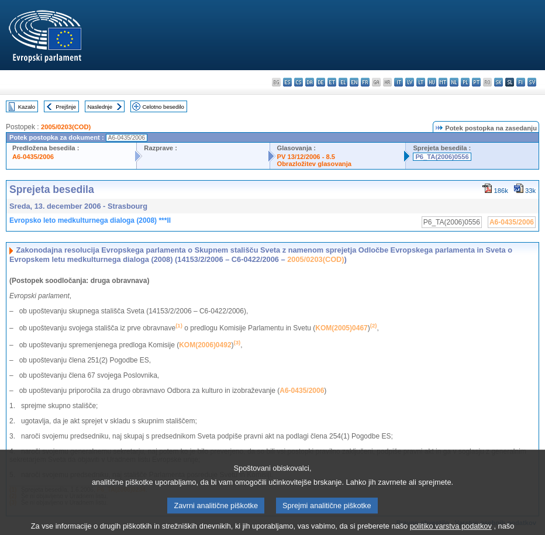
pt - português (476, 82)
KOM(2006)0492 (205, 345)
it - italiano (398, 82)
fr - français (365, 82)
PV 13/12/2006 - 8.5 (306, 156)
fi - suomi (520, 82)
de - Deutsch (320, 82)
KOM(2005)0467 (341, 328)
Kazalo (26, 106)
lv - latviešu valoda (409, 82)
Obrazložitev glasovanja (314, 163)
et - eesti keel (331, 82)
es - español (287, 82)
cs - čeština (298, 82)
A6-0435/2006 (33, 156)
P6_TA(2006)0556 (441, 156)
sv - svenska (531, 82)
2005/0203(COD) (66, 126)
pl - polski (465, 82)
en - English (354, 82)
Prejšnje (66, 106)
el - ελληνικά (343, 82)
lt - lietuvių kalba (420, 82)
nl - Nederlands (454, 82)
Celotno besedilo (163, 106)
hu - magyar (431, 82)
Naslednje (99, 106)
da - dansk (309, 82)
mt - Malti (443, 82)
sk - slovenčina (498, 82)
